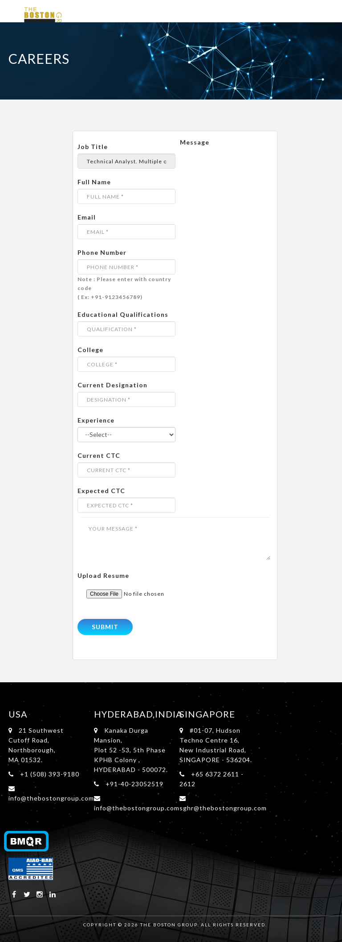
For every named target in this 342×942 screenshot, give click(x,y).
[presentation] (138, 613)
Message (194, 142)
